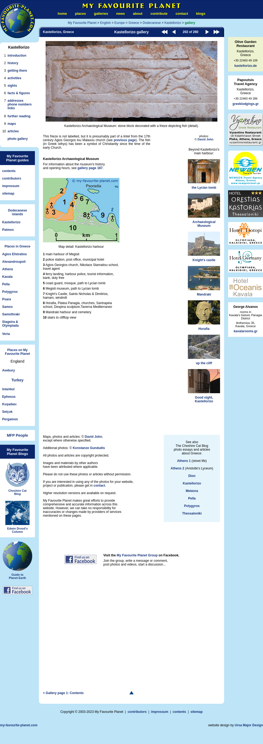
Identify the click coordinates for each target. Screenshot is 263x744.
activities (14, 78)
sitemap (8, 193)
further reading (19, 116)
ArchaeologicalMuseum (204, 211)
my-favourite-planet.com (18, 725)
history (13, 63)
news (120, 14)
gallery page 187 (90, 168)
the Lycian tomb (204, 174)
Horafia (204, 315)
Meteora (192, 491)
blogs (200, 14)
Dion (192, 476)
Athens (7, 269)
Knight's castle (204, 247)
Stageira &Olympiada (10, 323)
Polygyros (10, 292)
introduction (17, 55)
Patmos (8, 230)
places (80, 14)
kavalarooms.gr (246, 331)
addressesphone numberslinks (20, 104)
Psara (6, 299)
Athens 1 (184, 461)
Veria (6, 334)
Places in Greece (17, 246)
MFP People (17, 435)
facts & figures (19, 93)
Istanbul (8, 389)
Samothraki (11, 314)
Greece (134, 23)
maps (12, 124)
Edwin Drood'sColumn (17, 517)
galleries (101, 14)
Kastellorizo (11, 222)
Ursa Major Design (249, 725)
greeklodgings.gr (245, 104)
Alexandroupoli (13, 262)
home (62, 14)
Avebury (8, 370)
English (105, 23)
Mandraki (204, 281)
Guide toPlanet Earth (17, 560)
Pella (6, 284)
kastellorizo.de (245, 66)
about (137, 14)
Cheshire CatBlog (17, 479)
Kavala (7, 277)
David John (205, 139)
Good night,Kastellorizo (204, 386)
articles (13, 131)
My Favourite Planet (82, 23)
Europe (119, 23)
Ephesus (9, 397)
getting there (17, 70)
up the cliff (204, 350)
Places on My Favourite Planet (17, 352)
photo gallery (18, 139)
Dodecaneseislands (17, 212)
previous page (125, 140)
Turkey (18, 380)
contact (182, 14)
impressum (10, 186)
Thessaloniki (192, 513)
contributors (11, 178)
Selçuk (7, 412)
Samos (7, 307)
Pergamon (10, 419)
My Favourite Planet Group (137, 555)
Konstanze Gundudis (89, 448)
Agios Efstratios (14, 254)
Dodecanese (152, 23)
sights (12, 85)
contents (9, 171)
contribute (159, 14)
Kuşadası (9, 404)
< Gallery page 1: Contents (63, 693)
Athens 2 (177, 468)
